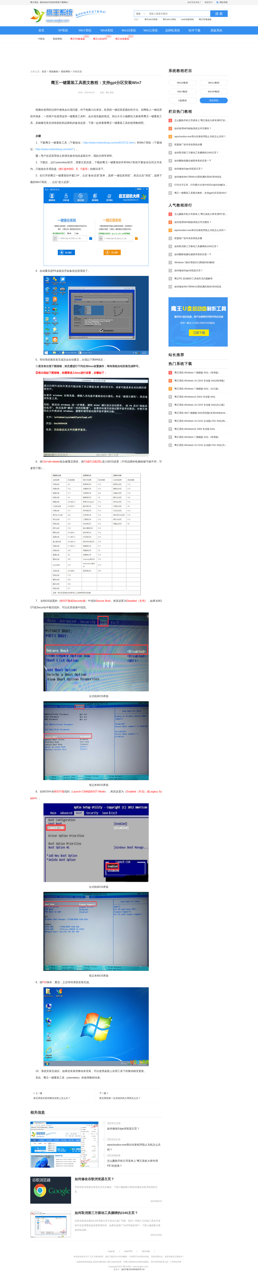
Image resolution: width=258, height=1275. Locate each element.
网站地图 (146, 1251)
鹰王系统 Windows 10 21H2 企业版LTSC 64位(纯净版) (198, 421)
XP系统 (63, 30)
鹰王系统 (34, 2)
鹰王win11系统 (169, 19)
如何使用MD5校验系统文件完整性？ (189, 128)
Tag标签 (111, 1251)
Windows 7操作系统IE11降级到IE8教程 (191, 262)
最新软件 (209, 2)
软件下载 (194, 30)
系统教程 (53, 71)
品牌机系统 (172, 30)
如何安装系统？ (194, 2)
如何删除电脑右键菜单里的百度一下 (189, 161)
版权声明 (128, 1251)
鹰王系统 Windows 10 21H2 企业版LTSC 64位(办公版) (198, 445)
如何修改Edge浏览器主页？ (123, 1128)
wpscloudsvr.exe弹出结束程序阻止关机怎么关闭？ (134, 1147)
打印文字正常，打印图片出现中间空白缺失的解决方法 (198, 185)
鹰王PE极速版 (205, 19)
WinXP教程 (214, 91)
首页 (41, 30)
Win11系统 (150, 30)
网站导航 (224, 2)
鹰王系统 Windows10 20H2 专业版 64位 (191, 397)
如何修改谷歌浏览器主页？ (94, 1179)
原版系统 (216, 30)
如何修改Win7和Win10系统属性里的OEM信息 (194, 177)
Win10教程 (182, 82)
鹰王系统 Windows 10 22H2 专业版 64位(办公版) (196, 405)
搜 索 (219, 13)
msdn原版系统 (187, 19)
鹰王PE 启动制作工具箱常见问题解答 (190, 278)
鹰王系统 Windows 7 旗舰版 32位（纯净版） (194, 437)
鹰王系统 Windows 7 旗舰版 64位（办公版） (194, 389)
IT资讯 (41, 38)
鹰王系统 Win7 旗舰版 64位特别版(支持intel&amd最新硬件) (198, 413)
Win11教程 (213, 82)
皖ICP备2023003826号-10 (132, 1269)
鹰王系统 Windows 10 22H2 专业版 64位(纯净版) (196, 381)
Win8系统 (107, 30)
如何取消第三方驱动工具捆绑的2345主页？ (106, 1213)
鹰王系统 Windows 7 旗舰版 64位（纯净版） (194, 373)
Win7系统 (85, 30)
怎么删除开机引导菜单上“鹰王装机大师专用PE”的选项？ (132, 1163)
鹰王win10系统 (151, 19)
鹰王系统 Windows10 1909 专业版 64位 (191, 429)
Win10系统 (129, 30)
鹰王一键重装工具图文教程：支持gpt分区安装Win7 (197, 193)
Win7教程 (182, 91)
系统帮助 (57, 38)
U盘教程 (182, 100)
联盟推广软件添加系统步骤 (185, 144)
